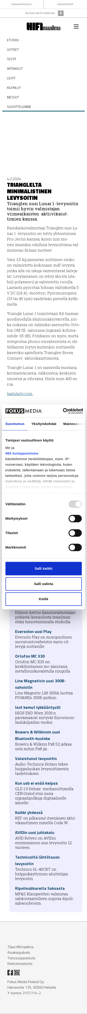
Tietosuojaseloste (21, 958)
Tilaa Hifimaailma (20, 947)
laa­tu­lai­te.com (20, 393)
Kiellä (43, 599)
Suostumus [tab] (15, 424)
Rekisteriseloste (19, 963)
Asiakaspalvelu (18, 952)
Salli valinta (43, 584)
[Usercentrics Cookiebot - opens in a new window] (63, 411)
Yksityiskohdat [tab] (44, 424)
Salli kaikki (43, 568)
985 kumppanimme (22, 453)
